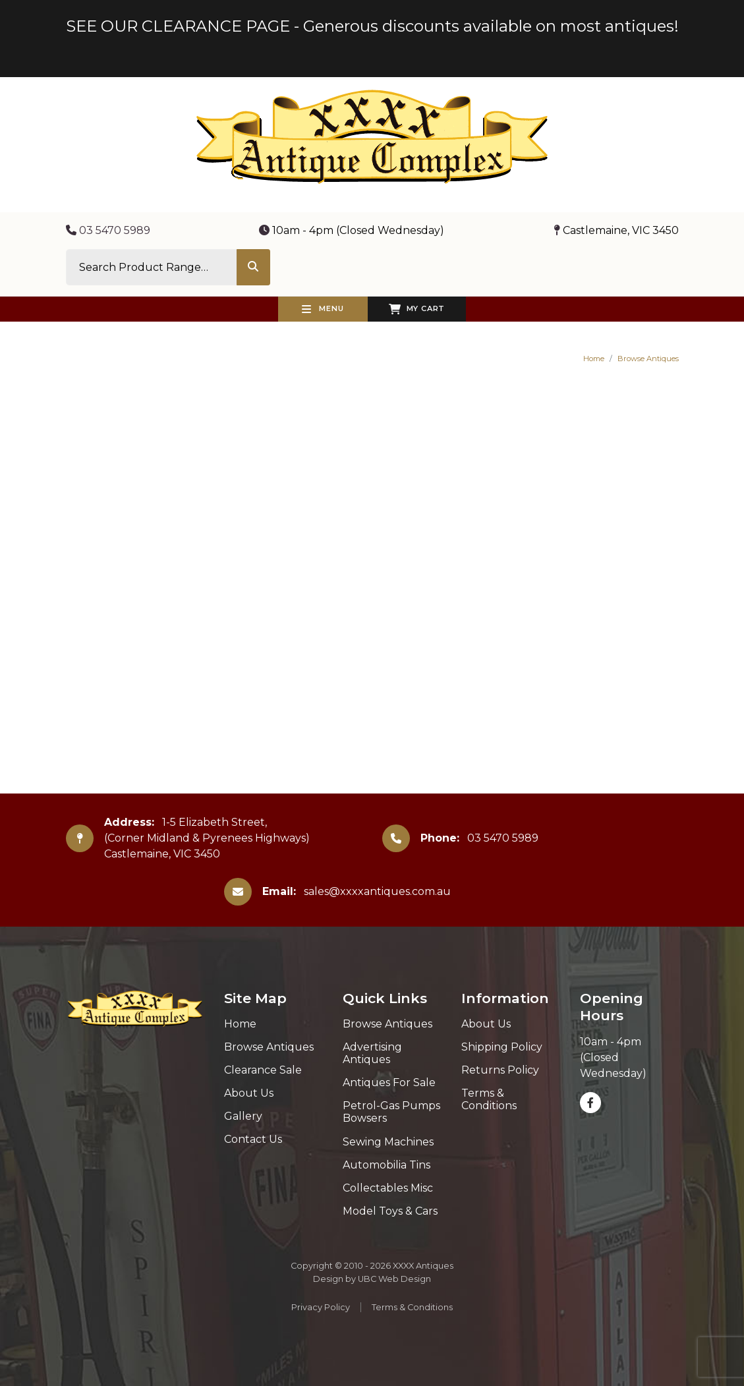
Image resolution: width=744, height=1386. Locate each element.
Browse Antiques (648, 358)
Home (593, 358)
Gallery (243, 1116)
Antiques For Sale (389, 1082)
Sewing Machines (388, 1142)
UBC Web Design (394, 1279)
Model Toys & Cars (390, 1211)
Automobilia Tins (386, 1165)
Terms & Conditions (489, 1099)
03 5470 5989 (108, 230)
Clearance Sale (263, 1070)
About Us (248, 1093)
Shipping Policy (501, 1047)
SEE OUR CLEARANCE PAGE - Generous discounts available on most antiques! (372, 26)
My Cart (417, 309)
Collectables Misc (388, 1188)
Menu (323, 309)
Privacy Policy (320, 1307)
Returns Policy (500, 1070)
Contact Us (253, 1139)
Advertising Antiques (372, 1053)
